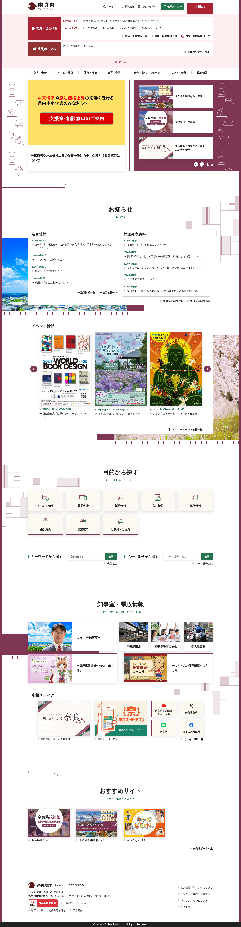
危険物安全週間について (140, 279)
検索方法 (112, 563)
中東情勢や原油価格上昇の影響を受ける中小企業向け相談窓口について (75, 158)
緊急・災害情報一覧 (136, 36)
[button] (110, 7)
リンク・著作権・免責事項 (195, 894)
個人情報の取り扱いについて (197, 887)
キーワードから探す (46, 557)
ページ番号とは (204, 563)
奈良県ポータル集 (185, 122)
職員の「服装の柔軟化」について (53, 282)
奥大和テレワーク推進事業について (147, 245)
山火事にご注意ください (48, 271)
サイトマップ (188, 907)
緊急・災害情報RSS (166, 36)
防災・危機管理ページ (197, 36)
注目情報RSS (109, 292)
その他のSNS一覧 (193, 739)
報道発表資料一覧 (173, 301)
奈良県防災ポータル (199, 52)
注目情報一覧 (87, 292)
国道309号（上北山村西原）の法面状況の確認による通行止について (123, 28)
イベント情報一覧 (192, 429)
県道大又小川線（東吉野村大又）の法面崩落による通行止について (122, 21)
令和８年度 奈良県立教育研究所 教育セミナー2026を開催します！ (165, 268)
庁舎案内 (78, 910)
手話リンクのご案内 (75, 903)
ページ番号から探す (142, 557)
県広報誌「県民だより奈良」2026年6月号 (191, 148)
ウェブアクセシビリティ (194, 900)
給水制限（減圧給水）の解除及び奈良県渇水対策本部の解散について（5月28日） (73, 246)
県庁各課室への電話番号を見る (48, 910)
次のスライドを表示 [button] (202, 164)
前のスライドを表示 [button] (196, 164)
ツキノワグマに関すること (50, 259)
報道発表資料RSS (200, 301)
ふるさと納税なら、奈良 (188, 96)
